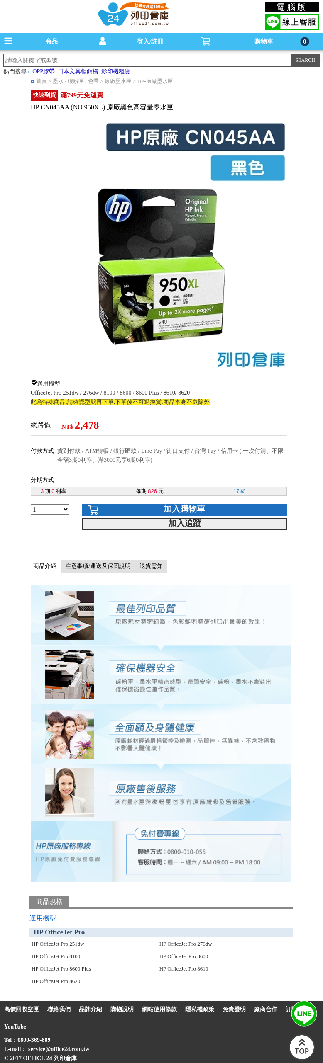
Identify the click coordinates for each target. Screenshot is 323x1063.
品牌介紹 (90, 1009)
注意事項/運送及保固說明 (98, 566)
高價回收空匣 (21, 1009)
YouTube (15, 1027)
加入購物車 (184, 508)
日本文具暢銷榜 (78, 71)
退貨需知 (151, 566)
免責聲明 (234, 1009)
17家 (239, 491)
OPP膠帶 (43, 71)
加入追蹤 (184, 523)
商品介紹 (44, 566)
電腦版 (292, 7)
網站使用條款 (159, 1009)
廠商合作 (265, 1009)
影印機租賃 (115, 71)
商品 (51, 41)
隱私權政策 (199, 1009)
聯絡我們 (59, 1009)
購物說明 (122, 1009)
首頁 (41, 81)
